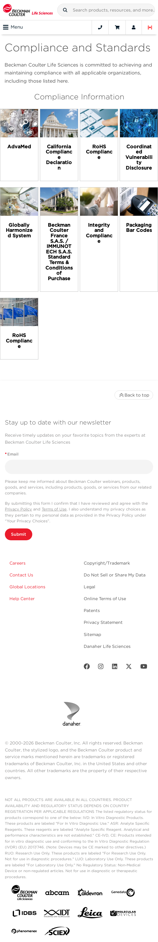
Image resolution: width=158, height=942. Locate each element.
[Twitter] (129, 668)
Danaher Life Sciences (107, 646)
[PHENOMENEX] (24, 932)
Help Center (22, 598)
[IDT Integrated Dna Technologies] (57, 914)
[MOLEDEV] (123, 914)
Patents (92, 610)
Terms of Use (54, 509)
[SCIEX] (57, 932)
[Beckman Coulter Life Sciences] (28, 10)
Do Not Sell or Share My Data (115, 574)
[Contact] (100, 27)
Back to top (133, 395)
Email (12, 454)
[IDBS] (24, 914)
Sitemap (92, 634)
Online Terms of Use (105, 598)
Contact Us (21, 574)
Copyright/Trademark (107, 563)
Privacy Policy (18, 509)
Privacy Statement (103, 622)
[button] (65, 10)
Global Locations (27, 586)
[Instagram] (101, 668)
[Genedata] (123, 894)
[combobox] (106, 10)
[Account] (134, 27)
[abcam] (57, 894)
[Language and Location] (150, 27)
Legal (89, 586)
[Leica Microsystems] (90, 914)
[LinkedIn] (115, 668)
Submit (18, 534)
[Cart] (117, 27)
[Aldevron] (90, 894)
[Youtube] (143, 668)
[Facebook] (87, 668)
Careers (17, 563)
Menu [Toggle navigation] (13, 27)
